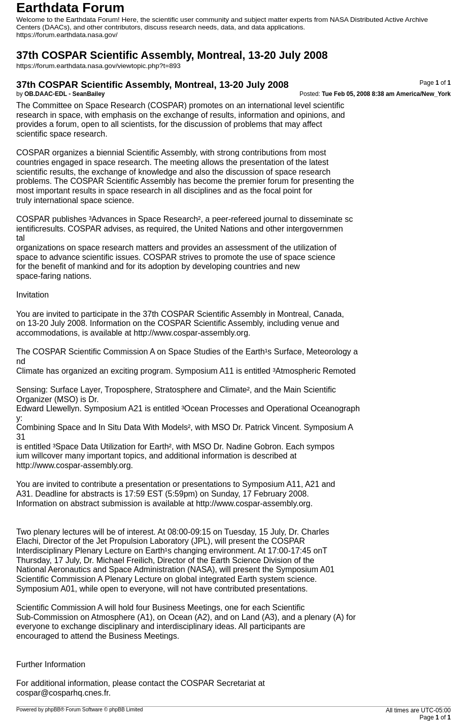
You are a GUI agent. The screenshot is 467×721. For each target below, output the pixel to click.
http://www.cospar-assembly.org (191, 333)
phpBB (53, 709)
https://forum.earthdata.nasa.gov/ (67, 35)
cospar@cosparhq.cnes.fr (62, 693)
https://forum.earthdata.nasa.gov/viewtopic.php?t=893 (98, 66)
